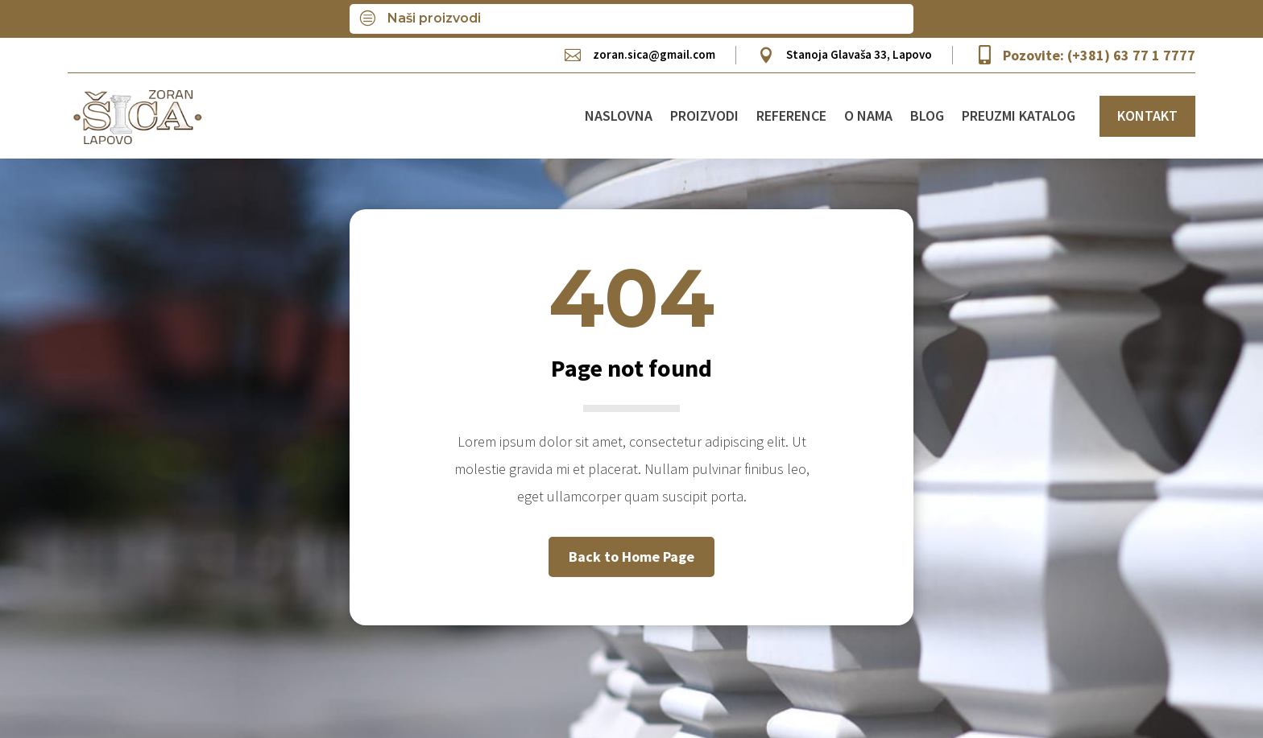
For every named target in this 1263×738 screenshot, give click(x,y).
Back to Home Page (631, 556)
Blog (927, 115)
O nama (868, 115)
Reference (791, 115)
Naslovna (618, 115)
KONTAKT (1147, 115)
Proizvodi (704, 115)
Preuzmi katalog (1018, 115)
